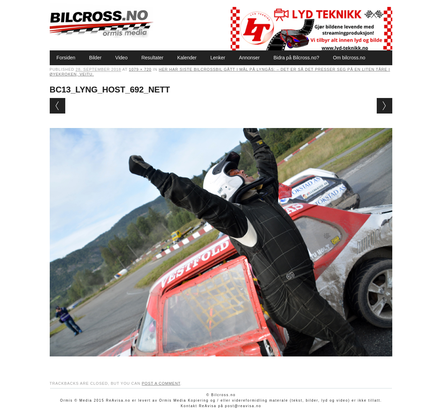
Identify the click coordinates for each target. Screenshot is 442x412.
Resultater (152, 57)
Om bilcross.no (349, 57)
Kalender (186, 57)
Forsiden (66, 57)
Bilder (95, 57)
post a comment (161, 383)
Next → (384, 106)
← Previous (57, 106)
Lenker (217, 57)
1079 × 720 (140, 69)
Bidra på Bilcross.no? (296, 57)
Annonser (249, 57)
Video (121, 57)
